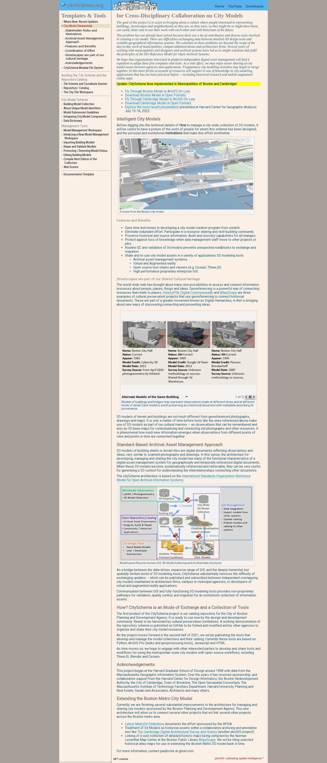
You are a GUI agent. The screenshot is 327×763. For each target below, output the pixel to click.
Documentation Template (79, 174)
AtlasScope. (207, 740)
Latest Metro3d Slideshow (144, 724)
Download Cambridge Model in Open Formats (158, 103)
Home (219, 6)
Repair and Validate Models (80, 146)
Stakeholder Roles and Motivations (81, 32)
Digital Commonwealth (196, 293)
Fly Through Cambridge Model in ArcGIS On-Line (160, 99)
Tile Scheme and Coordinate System (85, 84)
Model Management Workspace (83, 130)
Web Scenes (71, 167)
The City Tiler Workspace (78, 92)
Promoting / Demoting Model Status (85, 151)
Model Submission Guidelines (81, 112)
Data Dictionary (73, 121)
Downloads (255, 6)
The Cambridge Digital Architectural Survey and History (177, 732)
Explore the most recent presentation (152, 107)
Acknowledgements (78, 63)
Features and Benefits (80, 46)
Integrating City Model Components (85, 116)
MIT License (120, 758)
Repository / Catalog (76, 88)
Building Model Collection (79, 104)
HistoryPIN (171, 293)
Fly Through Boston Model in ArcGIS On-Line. (157, 91)
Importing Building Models (79, 142)
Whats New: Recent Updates (81, 22)
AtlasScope (228, 293)
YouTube (235, 6)
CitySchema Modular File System (83, 68)
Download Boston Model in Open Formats (155, 95)
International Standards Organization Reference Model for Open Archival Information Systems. (184, 478)
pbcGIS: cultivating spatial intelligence (238, 758)
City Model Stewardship (78, 26)
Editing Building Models (77, 155)
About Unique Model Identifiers (82, 108)
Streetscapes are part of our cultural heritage (84, 56)
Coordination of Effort (80, 50)
